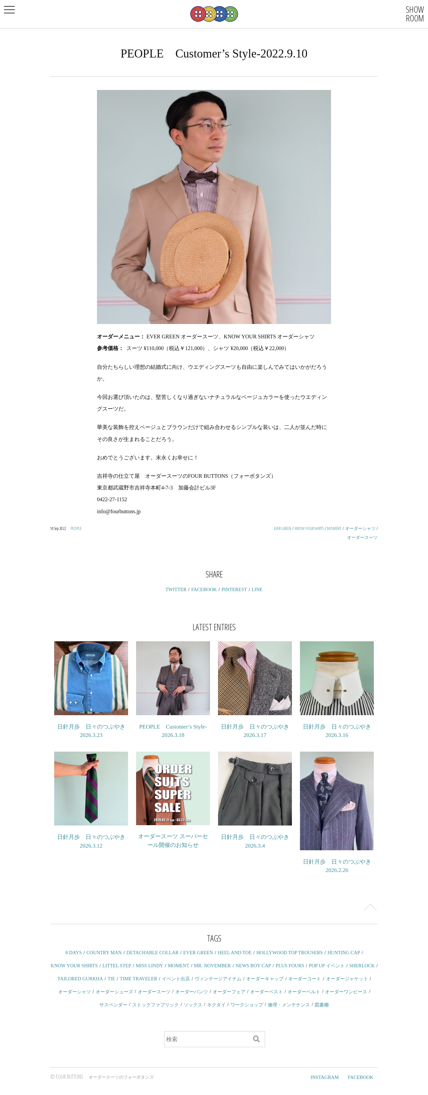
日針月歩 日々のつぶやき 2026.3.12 (91, 841)
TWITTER (176, 589)
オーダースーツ (362, 537)
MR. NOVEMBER (212, 965)
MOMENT (334, 528)
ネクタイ (216, 1004)
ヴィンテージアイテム (218, 978)
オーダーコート (304, 978)
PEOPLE (76, 528)
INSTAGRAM (325, 1077)
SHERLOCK (362, 965)
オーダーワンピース (346, 991)
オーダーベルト (304, 991)
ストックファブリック (155, 1004)
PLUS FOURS (290, 965)
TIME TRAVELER (138, 978)
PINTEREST (234, 589)
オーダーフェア (229, 991)
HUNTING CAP (343, 952)
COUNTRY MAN (104, 952)
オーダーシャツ (360, 528)
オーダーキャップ (265, 978)
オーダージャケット (347, 978)
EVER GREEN (282, 528)
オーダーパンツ (191, 991)
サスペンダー (113, 1004)
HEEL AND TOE (234, 952)
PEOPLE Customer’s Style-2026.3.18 (173, 731)
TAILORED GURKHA (80, 978)
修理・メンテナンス (289, 1004)
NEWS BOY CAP (253, 965)
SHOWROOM (415, 13)
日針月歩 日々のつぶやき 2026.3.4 (255, 841)
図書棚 (322, 1004)
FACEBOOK (204, 589)
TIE (111, 978)
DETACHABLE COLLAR (152, 952)
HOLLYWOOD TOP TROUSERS (289, 952)
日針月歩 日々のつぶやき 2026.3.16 (337, 731)
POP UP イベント (327, 965)
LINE (257, 589)
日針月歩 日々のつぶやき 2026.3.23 (91, 731)
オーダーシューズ (114, 991)
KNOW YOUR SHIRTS (309, 528)
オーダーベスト (266, 991)
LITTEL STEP (117, 965)
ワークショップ (246, 1004)
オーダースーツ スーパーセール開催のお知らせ (173, 840)
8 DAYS (74, 952)
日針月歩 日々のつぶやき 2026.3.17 (255, 731)
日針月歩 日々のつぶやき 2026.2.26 (337, 866)
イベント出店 (176, 978)
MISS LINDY (149, 965)
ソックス (193, 1004)
